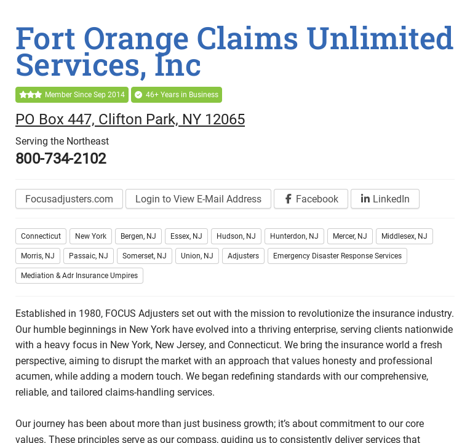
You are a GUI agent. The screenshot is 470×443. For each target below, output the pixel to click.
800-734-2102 (60, 158)
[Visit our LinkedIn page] (385, 199)
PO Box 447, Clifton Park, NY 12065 (130, 119)
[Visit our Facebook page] (311, 199)
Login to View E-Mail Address (198, 199)
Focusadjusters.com (69, 199)
